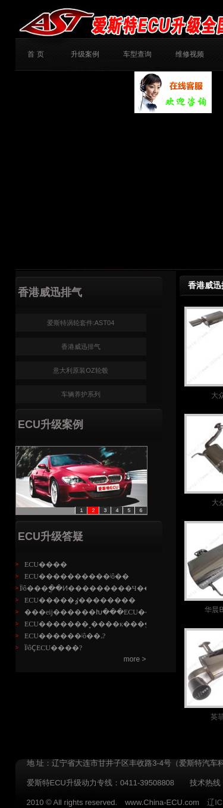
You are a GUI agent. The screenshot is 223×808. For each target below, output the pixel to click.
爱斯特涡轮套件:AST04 (81, 322)
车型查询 (137, 54)
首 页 (35, 54)
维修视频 (189, 54)
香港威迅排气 (80, 346)
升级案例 (85, 54)
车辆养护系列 (80, 394)
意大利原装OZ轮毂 (80, 370)
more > (135, 659)
